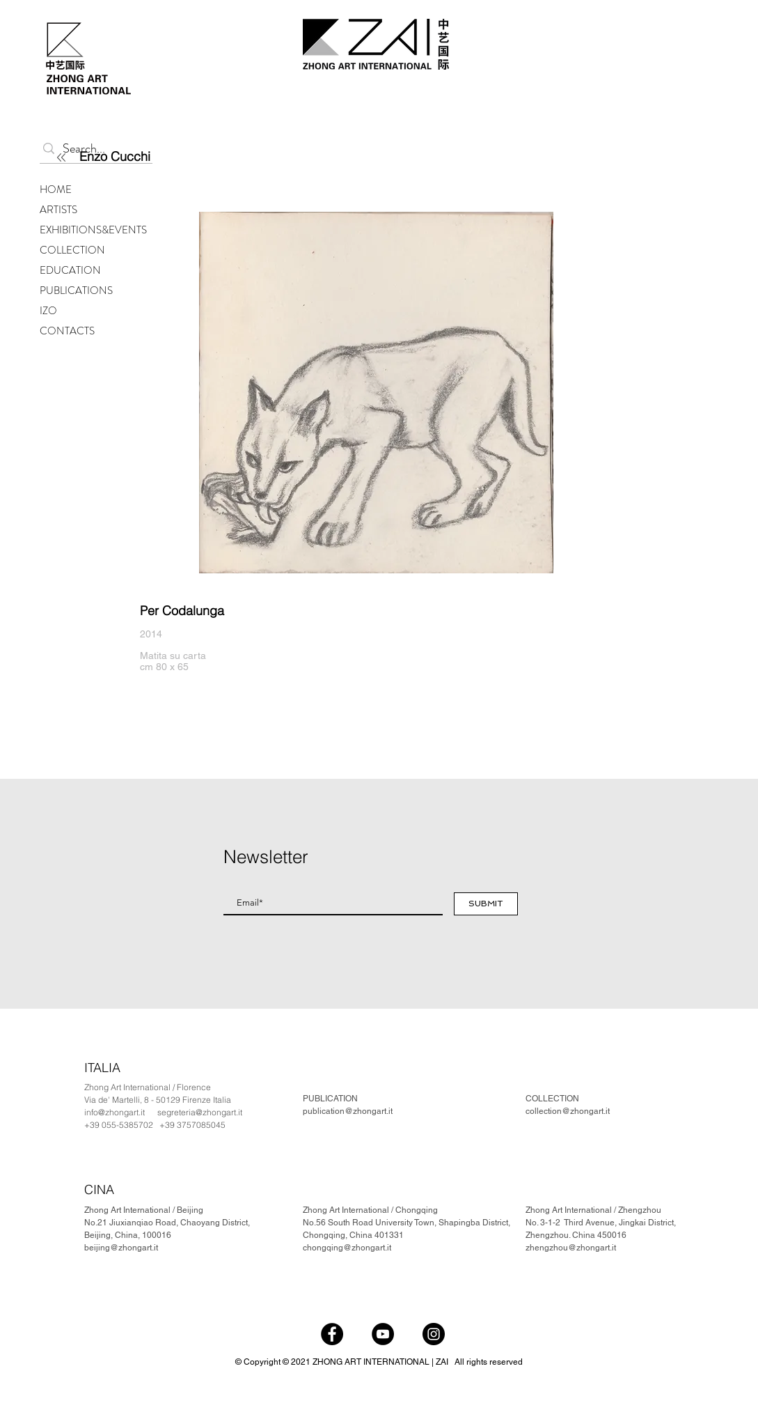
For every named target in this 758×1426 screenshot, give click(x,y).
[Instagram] (434, 1334)
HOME (56, 189)
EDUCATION (70, 270)
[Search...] (93, 148)
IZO (48, 310)
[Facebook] (332, 1334)
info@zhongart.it (114, 1112)
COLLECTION (72, 250)
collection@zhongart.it (568, 1111)
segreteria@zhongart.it (199, 1112)
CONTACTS (67, 331)
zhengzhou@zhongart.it (571, 1248)
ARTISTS (58, 209)
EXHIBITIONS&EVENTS (93, 230)
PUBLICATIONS (76, 290)
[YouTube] (383, 1334)
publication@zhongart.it (348, 1111)
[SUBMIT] (486, 903)
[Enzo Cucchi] (160, 156)
